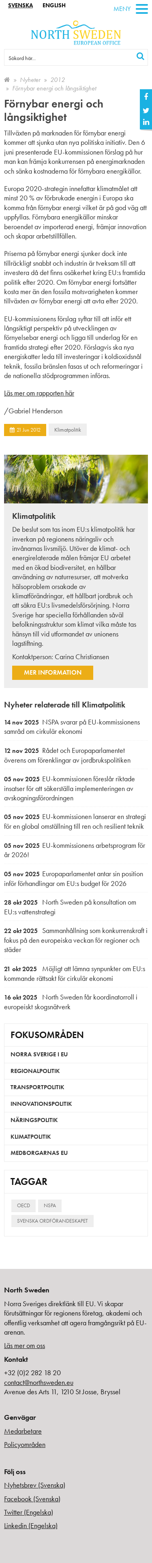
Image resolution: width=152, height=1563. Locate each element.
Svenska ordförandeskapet (52, 1220)
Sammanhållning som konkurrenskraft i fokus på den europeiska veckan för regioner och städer (76, 940)
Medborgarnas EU (39, 1153)
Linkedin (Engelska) (31, 1525)
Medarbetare (23, 1431)
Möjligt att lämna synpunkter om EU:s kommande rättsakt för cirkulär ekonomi (74, 973)
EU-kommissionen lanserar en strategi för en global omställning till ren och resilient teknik (75, 821)
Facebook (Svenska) (32, 1498)
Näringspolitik (34, 1120)
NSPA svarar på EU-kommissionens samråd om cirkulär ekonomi (72, 726)
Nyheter (30, 79)
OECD (23, 1205)
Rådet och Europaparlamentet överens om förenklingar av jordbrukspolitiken (67, 755)
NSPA (50, 1205)
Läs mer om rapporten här (39, 393)
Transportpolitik (37, 1087)
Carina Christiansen (82, 656)
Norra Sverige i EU (39, 1054)
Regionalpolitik (35, 1071)
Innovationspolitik (41, 1104)
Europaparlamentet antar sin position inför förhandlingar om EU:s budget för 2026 (73, 878)
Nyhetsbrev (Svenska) (34, 1485)
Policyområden (24, 1444)
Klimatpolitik (67, 429)
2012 (57, 79)
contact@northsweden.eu (38, 1382)
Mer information (52, 672)
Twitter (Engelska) (28, 1512)
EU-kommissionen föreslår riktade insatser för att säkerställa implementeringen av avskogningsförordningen (69, 788)
